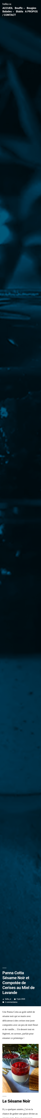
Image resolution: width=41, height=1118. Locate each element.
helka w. (7, 4)
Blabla (19, 11)
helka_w (8, 999)
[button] (20, 503)
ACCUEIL (7, 8)
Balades (7, 11)
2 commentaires (11, 1002)
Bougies (31, 8)
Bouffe (19, 8)
